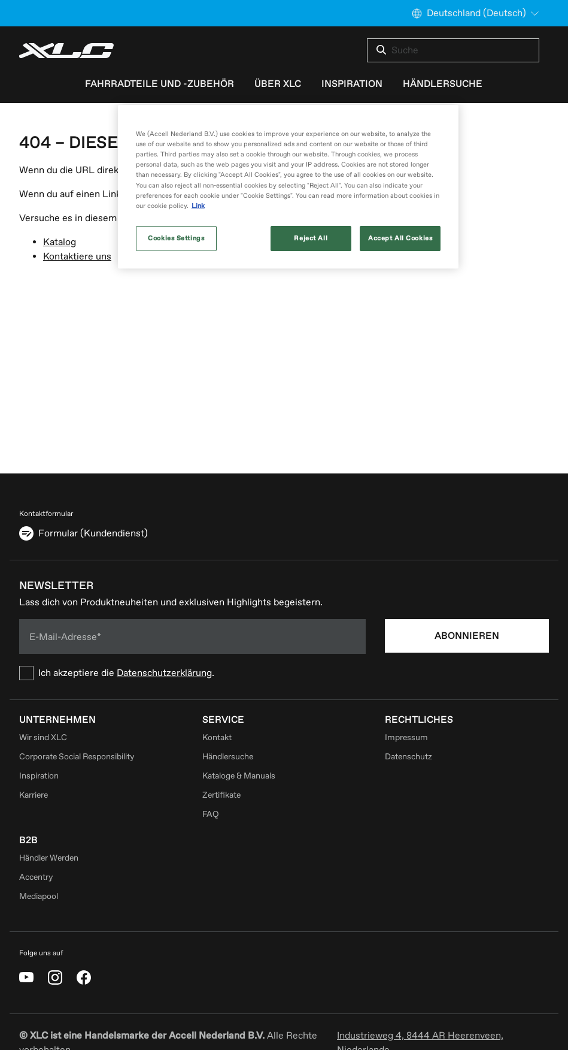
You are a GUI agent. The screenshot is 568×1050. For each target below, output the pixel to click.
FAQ (210, 814)
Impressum (406, 737)
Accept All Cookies (400, 238)
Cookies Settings (176, 238)
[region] (288, 186)
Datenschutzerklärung (164, 673)
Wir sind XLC (43, 737)
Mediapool (38, 896)
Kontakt (217, 737)
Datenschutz (408, 757)
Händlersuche (227, 757)
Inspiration (39, 776)
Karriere (33, 795)
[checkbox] (192, 673)
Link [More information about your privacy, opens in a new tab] (198, 205)
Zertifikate (221, 795)
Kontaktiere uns (77, 256)
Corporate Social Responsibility (76, 757)
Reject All (310, 238)
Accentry (36, 877)
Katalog (59, 242)
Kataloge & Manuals (238, 776)
